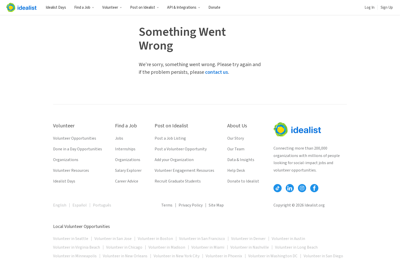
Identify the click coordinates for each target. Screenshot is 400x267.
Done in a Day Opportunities (77, 149)
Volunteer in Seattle (70, 238)
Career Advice (126, 181)
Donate (214, 7)
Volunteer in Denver (248, 238)
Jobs (119, 138)
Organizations (65, 160)
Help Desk (236, 170)
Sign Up (387, 7)
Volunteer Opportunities (74, 138)
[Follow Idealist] (277, 188)
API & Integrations (183, 7)
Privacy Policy (191, 205)
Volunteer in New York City (176, 256)
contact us (216, 72)
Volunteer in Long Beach (296, 247)
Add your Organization (174, 160)
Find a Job (84, 7)
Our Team (235, 149)
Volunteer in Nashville (249, 247)
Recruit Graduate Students (178, 181)
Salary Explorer (128, 170)
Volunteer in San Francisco (202, 238)
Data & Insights (240, 160)
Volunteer (112, 7)
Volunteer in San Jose (113, 238)
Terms (166, 205)
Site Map (216, 205)
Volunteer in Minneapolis (75, 256)
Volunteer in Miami (207, 247)
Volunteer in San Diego (323, 256)
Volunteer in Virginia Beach (76, 247)
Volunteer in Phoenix (224, 256)
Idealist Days (56, 7)
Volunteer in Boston (155, 238)
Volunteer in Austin (288, 238)
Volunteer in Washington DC (272, 256)
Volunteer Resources (71, 170)
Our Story (235, 138)
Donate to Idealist (243, 181)
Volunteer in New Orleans (125, 256)
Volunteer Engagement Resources (184, 170)
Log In (369, 7)
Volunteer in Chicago (124, 247)
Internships (125, 149)
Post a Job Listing (170, 138)
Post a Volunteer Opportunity (181, 149)
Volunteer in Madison (166, 247)
